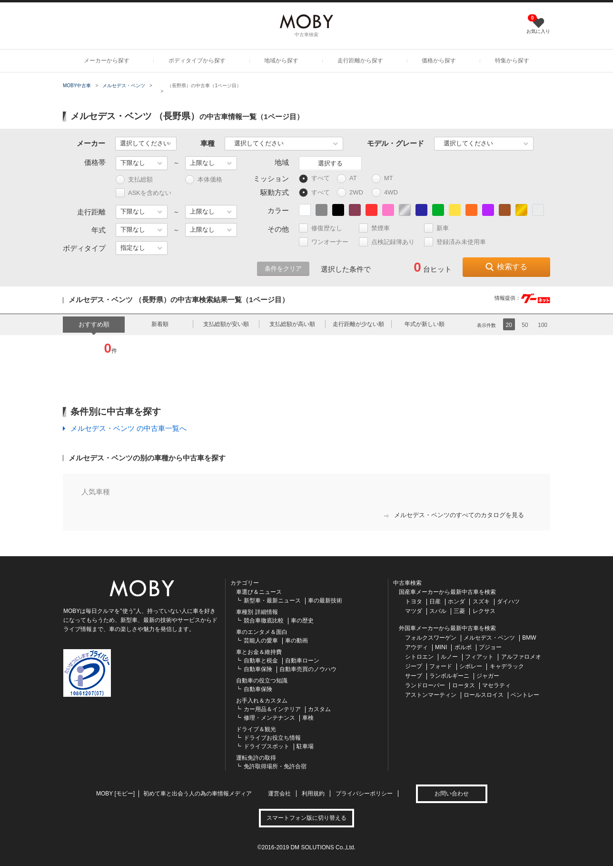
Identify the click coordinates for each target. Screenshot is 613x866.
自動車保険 (258, 669)
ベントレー (525, 695)
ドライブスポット (266, 746)
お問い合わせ (452, 793)
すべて (314, 178)
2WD (352, 192)
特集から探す (512, 60)
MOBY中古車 (77, 85)
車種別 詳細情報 (256, 612)
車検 (308, 717)
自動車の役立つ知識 (261, 680)
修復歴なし (324, 228)
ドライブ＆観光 (256, 729)
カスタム (319, 709)
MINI (441, 647)
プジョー (490, 647)
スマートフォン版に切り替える (306, 818)
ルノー (449, 656)
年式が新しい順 (425, 324)
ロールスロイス (484, 695)
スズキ (481, 601)
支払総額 (134, 179)
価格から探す (439, 60)
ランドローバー (425, 685)
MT (387, 178)
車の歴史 (302, 620)
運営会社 (279, 793)
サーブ (413, 675)
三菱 (459, 611)
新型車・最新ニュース (272, 600)
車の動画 (296, 640)
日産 (435, 601)
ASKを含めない (143, 192)
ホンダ (456, 601)
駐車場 (305, 746)
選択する (330, 163)
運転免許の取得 (256, 757)
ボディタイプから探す (197, 60)
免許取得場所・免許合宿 (275, 766)
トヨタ (413, 601)
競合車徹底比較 (264, 620)
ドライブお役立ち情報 (272, 737)
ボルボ (463, 647)
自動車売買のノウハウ (307, 669)
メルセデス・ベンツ (123, 85)
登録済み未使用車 (455, 241)
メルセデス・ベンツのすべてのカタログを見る (454, 515)
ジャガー (487, 675)
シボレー (470, 666)
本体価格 (203, 179)
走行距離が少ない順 (358, 324)
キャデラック (507, 666)
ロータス (463, 685)
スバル (437, 611)
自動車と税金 (261, 660)
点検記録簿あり (391, 241)
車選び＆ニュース (259, 592)
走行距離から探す (360, 60)
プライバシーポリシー (364, 793)
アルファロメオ (521, 656)
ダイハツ (508, 601)
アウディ (416, 647)
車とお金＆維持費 (259, 652)
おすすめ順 (94, 324)
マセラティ (496, 685)
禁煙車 (378, 228)
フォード (440, 666)
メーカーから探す (106, 60)
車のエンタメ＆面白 (261, 632)
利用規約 (313, 793)
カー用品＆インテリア (272, 709)
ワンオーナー (327, 241)
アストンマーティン (430, 695)
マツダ (413, 611)
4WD (387, 192)
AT (351, 178)
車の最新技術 (325, 600)
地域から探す (281, 60)
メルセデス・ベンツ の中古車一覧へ (128, 428)
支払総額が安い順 (226, 324)
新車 (440, 228)
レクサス (484, 611)
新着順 (159, 324)
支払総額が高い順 (292, 324)
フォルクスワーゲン (430, 637)
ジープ (413, 666)
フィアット (479, 656)
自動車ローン (302, 660)
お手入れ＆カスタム (261, 700)
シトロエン (419, 656)
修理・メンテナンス (269, 717)
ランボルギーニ (449, 675)
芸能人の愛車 (261, 640)
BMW (529, 637)
